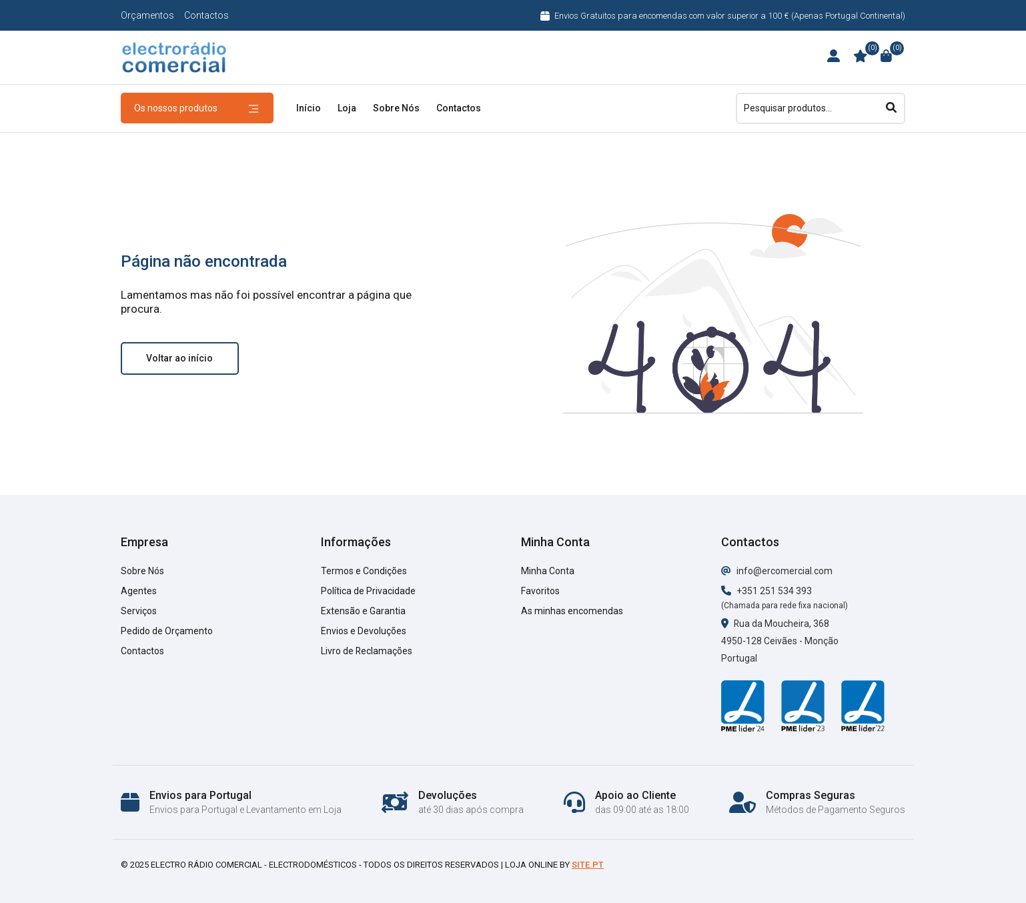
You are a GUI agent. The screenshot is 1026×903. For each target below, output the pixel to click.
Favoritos (540, 591)
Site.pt (588, 865)
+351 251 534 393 (766, 591)
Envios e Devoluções (363, 631)
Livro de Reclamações (367, 651)
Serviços (139, 611)
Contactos (206, 15)
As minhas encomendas (572, 611)
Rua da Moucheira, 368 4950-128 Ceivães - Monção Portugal (780, 641)
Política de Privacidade (368, 591)
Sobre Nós (396, 108)
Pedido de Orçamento (167, 631)
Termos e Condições (364, 571)
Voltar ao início (179, 358)
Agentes (139, 591)
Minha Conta (547, 571)
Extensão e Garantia (363, 611)
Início (308, 108)
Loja (347, 108)
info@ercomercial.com (777, 571)
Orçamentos (147, 15)
